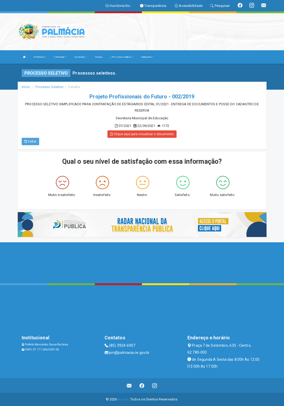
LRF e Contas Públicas (121, 57)
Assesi (123, 399)
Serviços (99, 57)
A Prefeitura (40, 57)
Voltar (30, 141)
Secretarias (80, 57)
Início (26, 87)
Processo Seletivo (49, 87)
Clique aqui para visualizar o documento (142, 134)
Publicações (147, 57)
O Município (60, 57)
